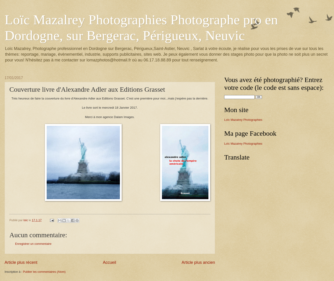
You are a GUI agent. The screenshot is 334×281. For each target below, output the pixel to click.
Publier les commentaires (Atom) (44, 271)
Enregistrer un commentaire (33, 243)
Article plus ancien (198, 262)
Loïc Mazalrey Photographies (243, 119)
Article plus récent (21, 262)
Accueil (109, 262)
